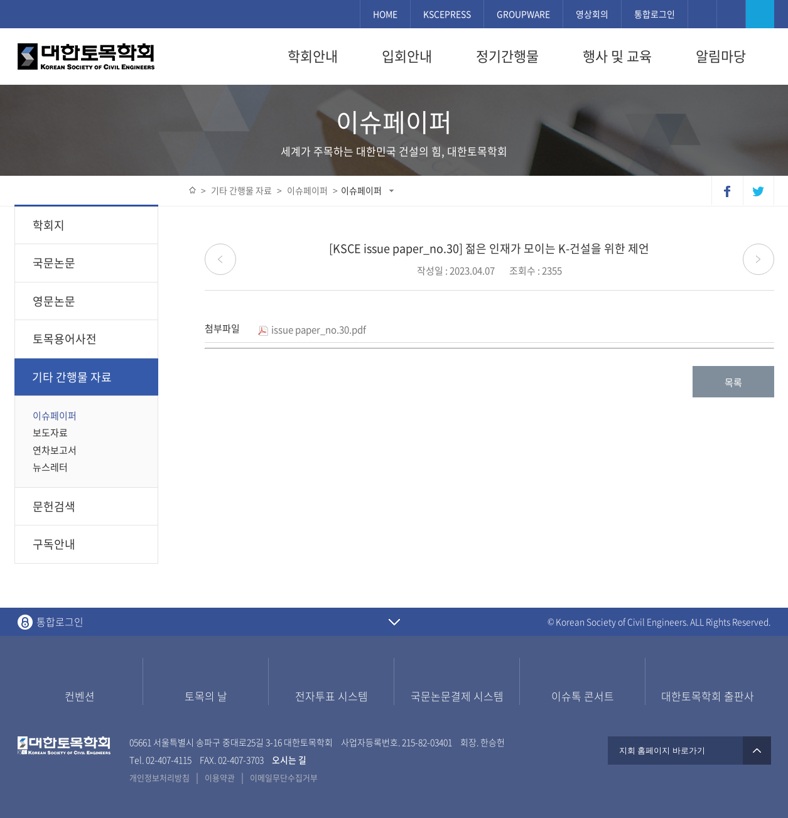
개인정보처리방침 (159, 777)
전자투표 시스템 (331, 696)
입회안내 (407, 56)
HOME (385, 14)
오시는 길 (289, 759)
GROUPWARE (523, 14)
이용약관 (220, 777)
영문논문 (89, 301)
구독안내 (54, 543)
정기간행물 (507, 56)
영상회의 (592, 14)
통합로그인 (654, 14)
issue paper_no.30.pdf (312, 329)
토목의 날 (206, 696)
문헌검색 (54, 506)
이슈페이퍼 (361, 190)
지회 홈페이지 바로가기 (689, 750)
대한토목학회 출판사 (707, 696)
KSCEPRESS (447, 14)
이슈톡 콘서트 (582, 696)
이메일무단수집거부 (284, 777)
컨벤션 (80, 696)
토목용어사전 (65, 338)
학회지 (89, 225)
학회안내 (313, 56)
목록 (733, 382)
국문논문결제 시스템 (457, 696)
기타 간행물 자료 (89, 377)
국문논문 (89, 262)
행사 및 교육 (617, 56)
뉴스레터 (50, 467)
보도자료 (50, 432)
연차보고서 (55, 450)
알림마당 (721, 56)
